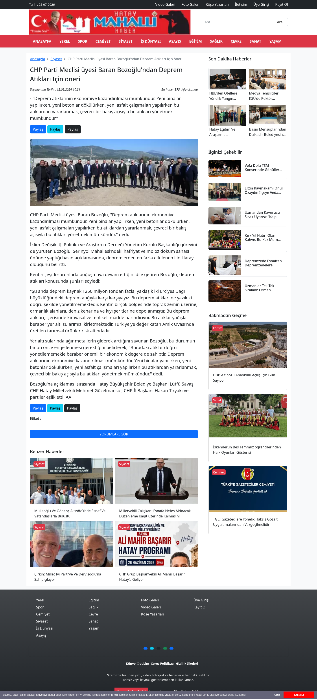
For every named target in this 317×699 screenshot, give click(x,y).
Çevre (236, 41)
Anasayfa (37, 58)
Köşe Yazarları (152, 614)
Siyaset (126, 41)
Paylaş (38, 129)
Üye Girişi (201, 600)
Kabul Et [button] (299, 695)
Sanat (255, 41)
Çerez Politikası (162, 663)
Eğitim (195, 41)
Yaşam (275, 41)
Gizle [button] (277, 695)
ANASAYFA (42, 41)
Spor (82, 41)
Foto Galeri (150, 600)
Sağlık (216, 41)
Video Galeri (151, 607)
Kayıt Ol (200, 607)
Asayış (175, 41)
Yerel (64, 41)
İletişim (143, 663)
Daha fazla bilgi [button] (237, 694)
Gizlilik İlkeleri (187, 663)
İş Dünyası (151, 41)
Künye (131, 663)
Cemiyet (103, 41)
